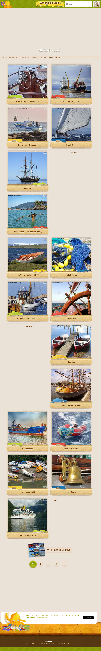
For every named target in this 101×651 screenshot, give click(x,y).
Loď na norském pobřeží (27, 275)
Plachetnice (71, 145)
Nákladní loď (27, 449)
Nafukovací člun (71, 449)
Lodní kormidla (71, 319)
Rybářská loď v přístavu (27, 319)
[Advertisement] (50, 27)
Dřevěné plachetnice (71, 405)
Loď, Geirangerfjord (27, 536)
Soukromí (48, 642)
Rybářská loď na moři (27, 145)
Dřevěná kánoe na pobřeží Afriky (27, 232)
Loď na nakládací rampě (71, 101)
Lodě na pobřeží (28, 492)
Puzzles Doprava (61, 550)
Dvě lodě (71, 362)
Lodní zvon (71, 492)
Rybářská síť (71, 275)
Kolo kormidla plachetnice (27, 101)
